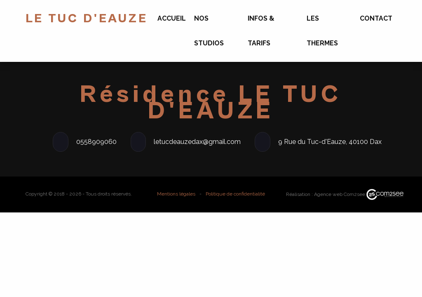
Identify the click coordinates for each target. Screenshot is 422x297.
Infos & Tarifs (261, 30)
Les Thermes (322, 30)
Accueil (171, 18)
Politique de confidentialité (235, 194)
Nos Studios (209, 30)
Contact (376, 18)
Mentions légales (176, 194)
